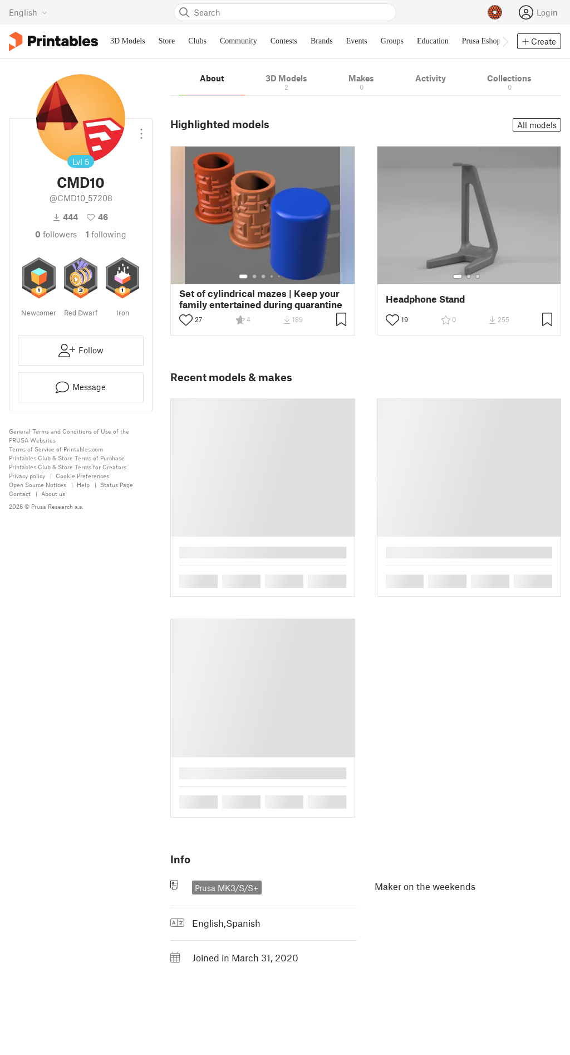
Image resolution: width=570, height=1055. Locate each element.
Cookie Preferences (82, 475)
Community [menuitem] (238, 41)
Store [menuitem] (167, 41)
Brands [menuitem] (322, 41)
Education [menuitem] (433, 41)
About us (53, 493)
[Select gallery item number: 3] (263, 276)
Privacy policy (27, 475)
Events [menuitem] (356, 41)
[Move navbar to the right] (505, 41)
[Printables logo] (53, 41)
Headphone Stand (425, 299)
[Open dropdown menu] (141, 129)
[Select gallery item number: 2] (254, 276)
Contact (20, 493)
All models (537, 125)
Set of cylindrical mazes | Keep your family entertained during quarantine (260, 298)
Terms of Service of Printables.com (56, 449)
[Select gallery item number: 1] (243, 276)
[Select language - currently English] (28, 12)
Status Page (116, 484)
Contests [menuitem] (284, 41)
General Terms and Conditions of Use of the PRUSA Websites (69, 435)
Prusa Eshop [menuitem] (481, 41)
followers (56, 234)
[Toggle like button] (186, 320)
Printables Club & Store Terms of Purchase (67, 457)
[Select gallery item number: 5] (280, 276)
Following (106, 234)
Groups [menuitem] (392, 41)
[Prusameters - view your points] (495, 12)
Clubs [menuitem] (197, 41)
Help (83, 484)
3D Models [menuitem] (127, 41)
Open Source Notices (37, 484)
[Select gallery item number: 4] (272, 276)
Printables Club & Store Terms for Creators (67, 466)
